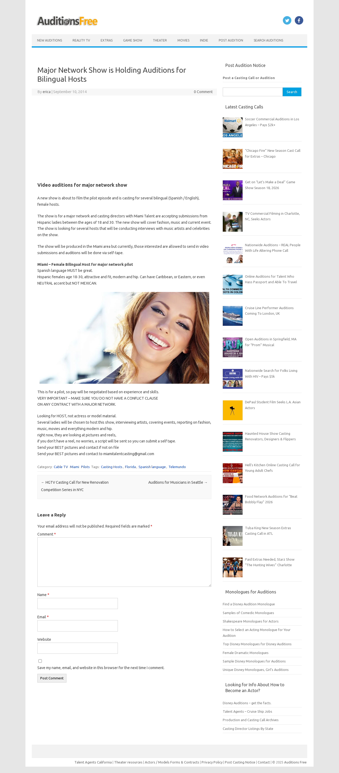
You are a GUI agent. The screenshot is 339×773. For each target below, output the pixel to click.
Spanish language (152, 467)
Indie (204, 40)
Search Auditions (268, 40)
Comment (46, 534)
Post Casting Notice (240, 762)
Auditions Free (295, 762)
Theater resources (128, 762)
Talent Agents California (93, 762)
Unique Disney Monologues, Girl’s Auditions (256, 669)
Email (43, 617)
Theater (160, 40)
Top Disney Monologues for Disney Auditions (257, 644)
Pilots (85, 467)
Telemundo (177, 467)
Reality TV (81, 40)
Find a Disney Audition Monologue (249, 604)
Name (43, 595)
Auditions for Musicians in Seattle (178, 482)
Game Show (132, 40)
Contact (264, 762)
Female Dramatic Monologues (246, 653)
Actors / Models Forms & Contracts (172, 762)
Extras (107, 40)
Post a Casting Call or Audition (249, 78)
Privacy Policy (212, 762)
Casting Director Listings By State (248, 728)
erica (47, 92)
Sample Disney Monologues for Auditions (254, 661)
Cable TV (61, 467)
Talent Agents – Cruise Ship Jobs (247, 711)
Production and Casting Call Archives (251, 720)
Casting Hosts (111, 467)
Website (44, 639)
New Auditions (49, 40)
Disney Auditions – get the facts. (247, 703)
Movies (183, 40)
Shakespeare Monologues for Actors (251, 621)
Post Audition (231, 40)
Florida (130, 467)
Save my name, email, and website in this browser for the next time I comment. (100, 668)
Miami (74, 467)
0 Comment (203, 92)
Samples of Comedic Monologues (248, 613)
